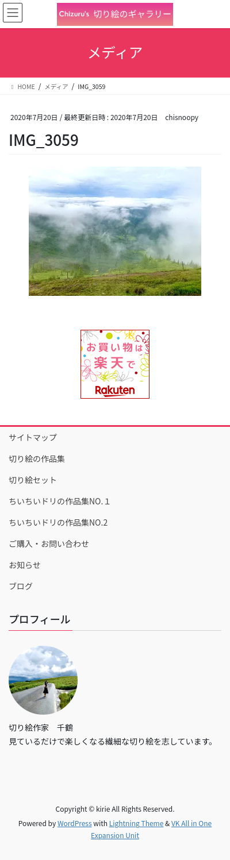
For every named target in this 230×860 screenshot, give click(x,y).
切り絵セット (33, 479)
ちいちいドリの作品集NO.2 (58, 522)
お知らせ (25, 564)
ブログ (21, 586)
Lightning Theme (136, 823)
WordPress (74, 823)
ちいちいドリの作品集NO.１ (60, 501)
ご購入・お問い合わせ (49, 543)
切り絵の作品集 (37, 458)
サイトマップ (33, 437)
